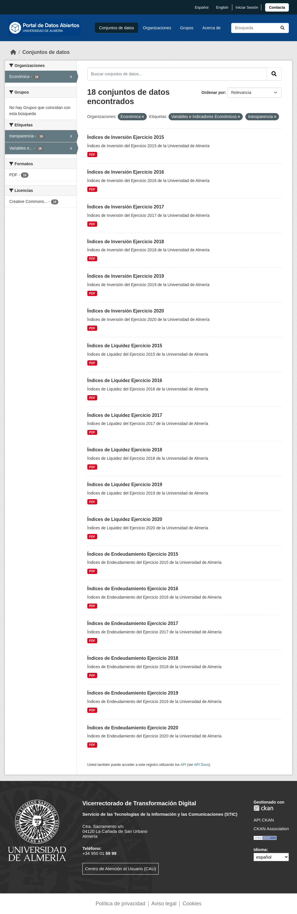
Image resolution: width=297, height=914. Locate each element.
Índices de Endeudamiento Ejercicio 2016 (132, 588)
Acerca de (211, 28)
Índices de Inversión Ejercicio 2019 (125, 276)
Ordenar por (213, 92)
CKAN (263, 808)
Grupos (186, 28)
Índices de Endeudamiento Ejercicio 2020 (132, 727)
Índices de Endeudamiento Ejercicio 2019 (132, 693)
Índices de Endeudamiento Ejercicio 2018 (132, 658)
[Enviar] (282, 28)
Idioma (260, 849)
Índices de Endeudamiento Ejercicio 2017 (132, 623)
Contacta (277, 7)
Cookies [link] (191, 903)
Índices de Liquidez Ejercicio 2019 (124, 484)
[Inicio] (13, 52)
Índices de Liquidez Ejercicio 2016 (124, 380)
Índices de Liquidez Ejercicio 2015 (124, 345)
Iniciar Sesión (247, 7)
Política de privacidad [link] (120, 903)
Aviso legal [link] (164, 903)
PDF (92, 154)
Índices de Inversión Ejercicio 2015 (125, 137)
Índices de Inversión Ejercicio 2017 (125, 206)
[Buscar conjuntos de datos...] (260, 28)
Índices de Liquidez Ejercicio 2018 (124, 449)
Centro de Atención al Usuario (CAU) (120, 868)
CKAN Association (271, 828)
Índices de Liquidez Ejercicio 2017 (124, 415)
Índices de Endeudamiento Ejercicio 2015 (132, 554)
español (202, 7)
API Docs (201, 765)
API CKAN (263, 819)
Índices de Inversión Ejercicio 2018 (125, 241)
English (222, 7)
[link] (277, 7)
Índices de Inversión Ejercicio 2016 (125, 172)
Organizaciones (157, 28)
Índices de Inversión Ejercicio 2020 (125, 310)
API (183, 765)
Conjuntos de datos (116, 28)
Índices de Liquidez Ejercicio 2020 (124, 519)
